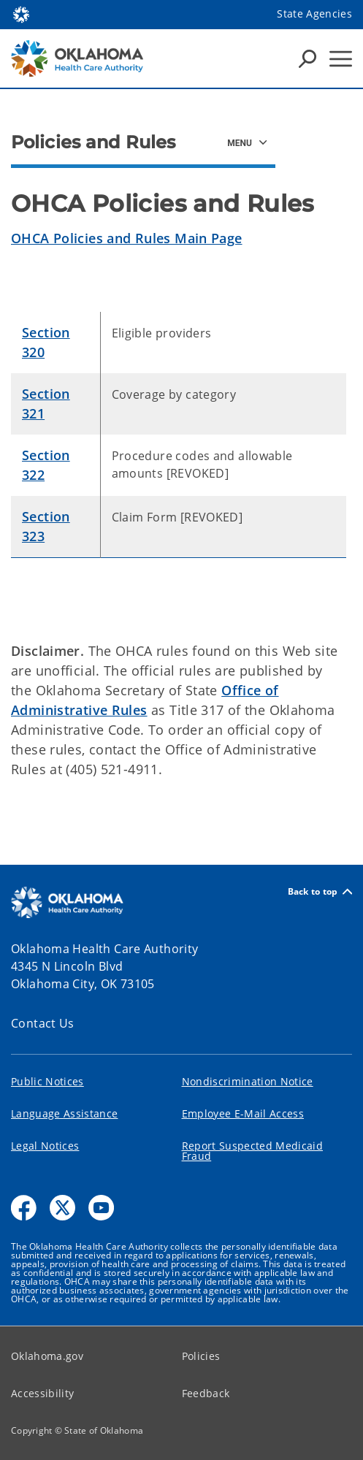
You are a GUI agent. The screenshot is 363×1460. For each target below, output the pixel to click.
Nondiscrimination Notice (247, 1081)
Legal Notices (45, 1146)
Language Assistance (64, 1113)
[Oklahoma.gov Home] (21, 13)
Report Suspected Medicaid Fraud (253, 1151)
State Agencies (314, 13)
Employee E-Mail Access (243, 1113)
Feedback (206, 1393)
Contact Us (42, 1023)
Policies (201, 1356)
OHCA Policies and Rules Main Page (126, 238)
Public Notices (47, 1081)
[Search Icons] (307, 58)
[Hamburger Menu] (340, 58)
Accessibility (42, 1393)
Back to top (320, 891)
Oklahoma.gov (47, 1356)
